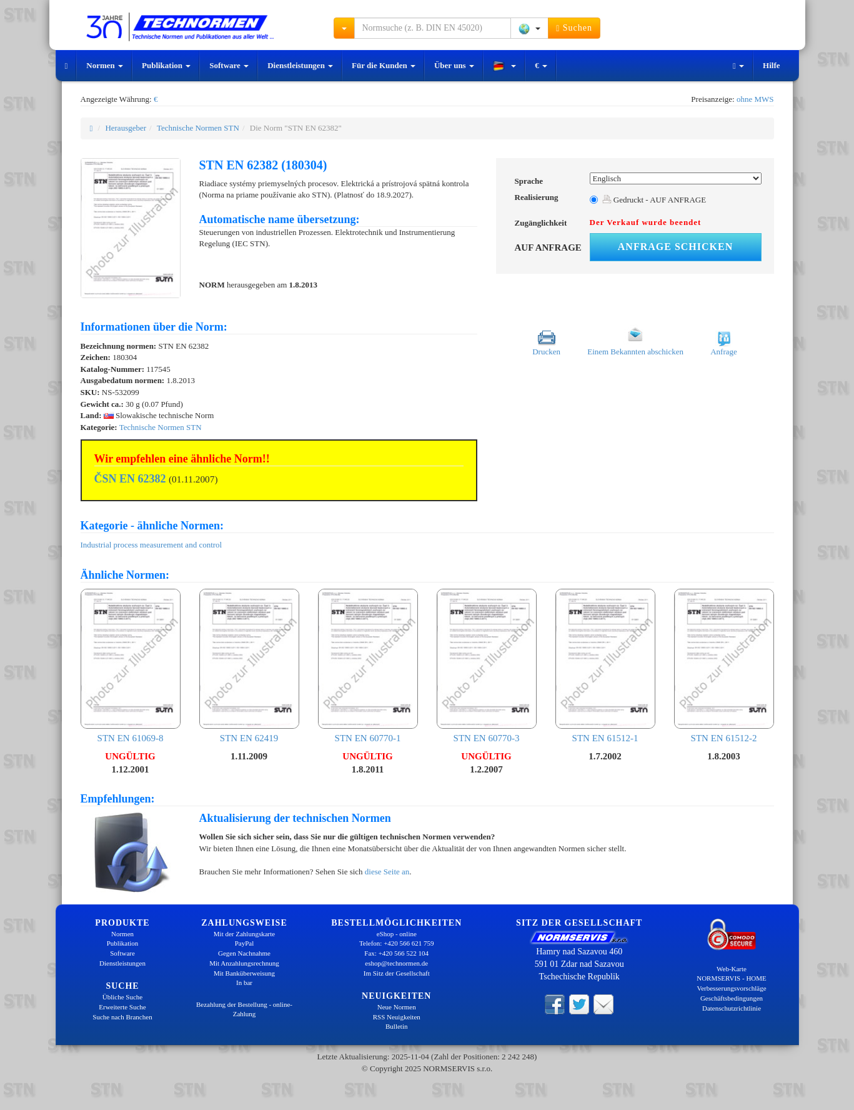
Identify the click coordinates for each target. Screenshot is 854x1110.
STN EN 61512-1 (605, 666)
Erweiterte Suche (122, 1007)
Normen (104, 65)
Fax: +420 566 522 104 (396, 953)
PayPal (244, 943)
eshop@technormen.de (396, 963)
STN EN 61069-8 (131, 666)
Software (229, 65)
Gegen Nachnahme (244, 953)
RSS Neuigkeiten (396, 1017)
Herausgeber (125, 127)
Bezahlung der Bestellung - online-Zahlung (244, 1009)
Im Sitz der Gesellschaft (397, 973)
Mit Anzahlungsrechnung (244, 963)
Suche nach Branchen (122, 1017)
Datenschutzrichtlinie (731, 1008)
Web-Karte (732, 968)
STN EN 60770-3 (487, 666)
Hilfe (771, 65)
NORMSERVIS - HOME (732, 978)
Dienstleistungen (300, 65)
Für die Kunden (383, 65)
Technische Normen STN (198, 127)
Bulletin (396, 1026)
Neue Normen (396, 1007)
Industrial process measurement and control (151, 544)
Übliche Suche (122, 997)
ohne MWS (755, 99)
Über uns (454, 65)
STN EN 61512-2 (724, 666)
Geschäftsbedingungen (731, 998)
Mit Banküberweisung (244, 973)
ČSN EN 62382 (130, 478)
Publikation (166, 65)
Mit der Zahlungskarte (244, 934)
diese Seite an (387, 871)
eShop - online (397, 934)
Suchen (574, 28)
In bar (244, 982)
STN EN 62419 (249, 666)
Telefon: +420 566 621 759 (396, 943)
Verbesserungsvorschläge (731, 988)
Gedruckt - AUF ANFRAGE (654, 199)
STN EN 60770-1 (368, 666)
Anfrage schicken (675, 246)
